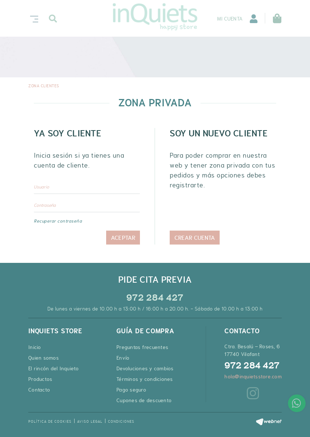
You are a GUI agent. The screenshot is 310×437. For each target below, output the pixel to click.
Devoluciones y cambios (145, 368)
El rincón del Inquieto (53, 368)
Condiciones (121, 421)
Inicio (34, 347)
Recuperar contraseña (58, 221)
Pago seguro (131, 389)
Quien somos (43, 357)
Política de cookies (50, 421)
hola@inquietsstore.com (253, 376)
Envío (122, 357)
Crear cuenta (194, 237)
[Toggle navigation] (32, 18)
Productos (40, 379)
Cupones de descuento (144, 400)
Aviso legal (89, 421)
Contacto (39, 389)
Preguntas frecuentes (142, 347)
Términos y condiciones (144, 379)
